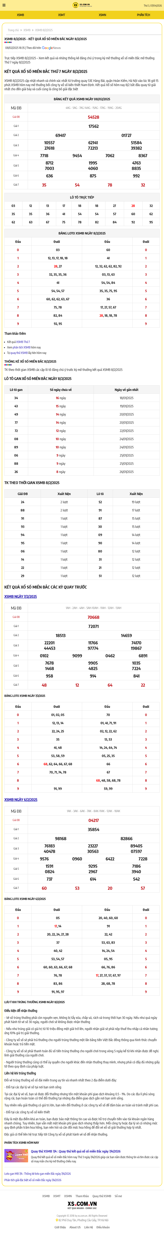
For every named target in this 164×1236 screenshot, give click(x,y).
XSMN (102, 15)
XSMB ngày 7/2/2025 (20, 596)
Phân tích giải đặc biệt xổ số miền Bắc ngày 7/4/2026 (32, 1180)
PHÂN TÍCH (143, 15)
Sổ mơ (118, 1196)
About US (75, 1227)
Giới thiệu (60, 1227)
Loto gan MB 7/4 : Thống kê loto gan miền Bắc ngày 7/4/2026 (37, 1173)
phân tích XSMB (21, 347)
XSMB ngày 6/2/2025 (20, 799)
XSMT (61, 15)
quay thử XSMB (19, 353)
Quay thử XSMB (101, 1196)
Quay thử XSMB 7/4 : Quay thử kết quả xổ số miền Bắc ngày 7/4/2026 (76, 1151)
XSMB (20, 15)
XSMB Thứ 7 (23, 342)
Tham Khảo (82, 1196)
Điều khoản (103, 1227)
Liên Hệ (88, 1227)
